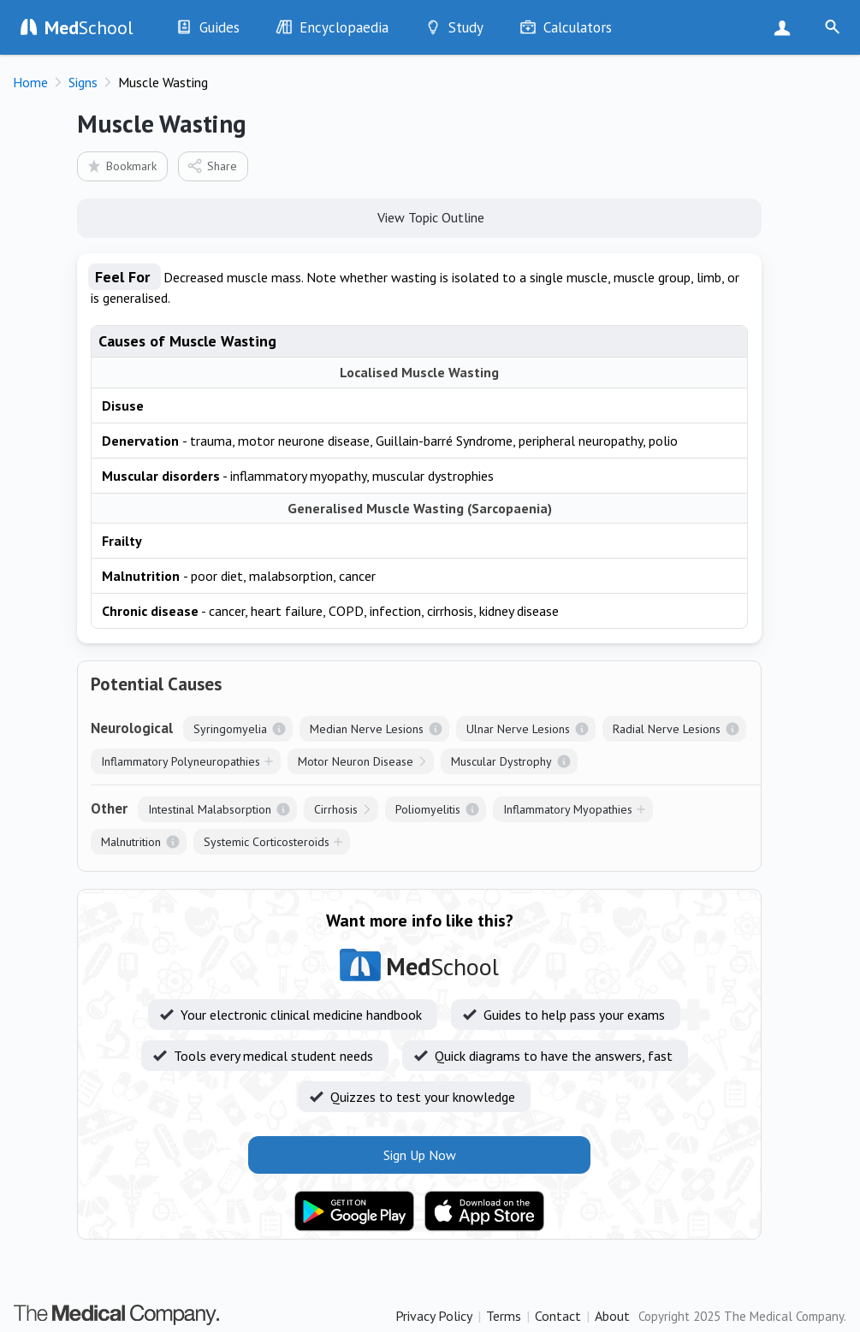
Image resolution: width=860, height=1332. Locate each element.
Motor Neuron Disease (355, 761)
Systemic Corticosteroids (266, 842)
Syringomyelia (230, 729)
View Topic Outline (419, 216)
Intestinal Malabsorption (209, 809)
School (88, 27)
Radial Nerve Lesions (667, 729)
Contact (558, 1315)
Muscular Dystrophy (501, 761)
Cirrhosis (336, 809)
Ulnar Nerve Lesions (518, 729)
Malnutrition (131, 842)
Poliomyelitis (427, 809)
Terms (503, 1315)
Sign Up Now (786, 27)
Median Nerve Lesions (367, 729)
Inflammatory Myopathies (567, 809)
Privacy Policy (433, 1315)
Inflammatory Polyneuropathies (180, 761)
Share (212, 166)
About (612, 1315)
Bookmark (121, 166)
